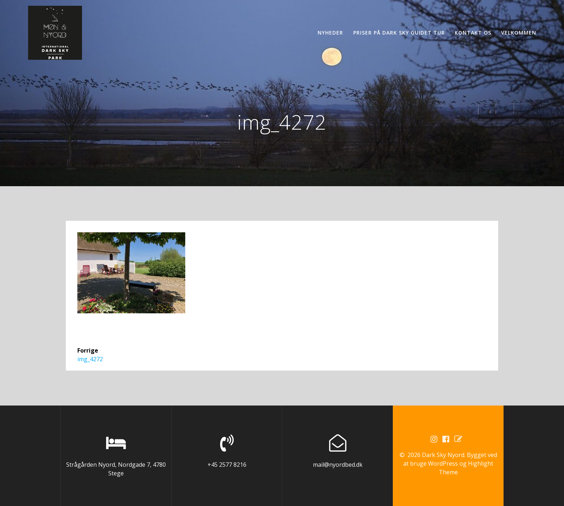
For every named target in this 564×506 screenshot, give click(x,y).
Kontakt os (473, 32)
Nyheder (330, 32)
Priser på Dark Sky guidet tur (399, 32)
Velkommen (518, 32)
